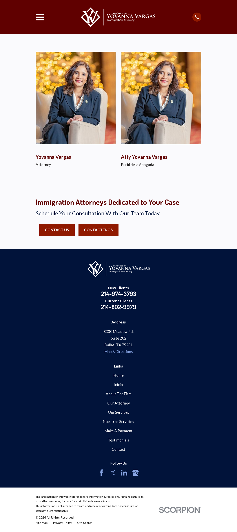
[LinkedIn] (124, 472)
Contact (118, 449)
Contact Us (57, 229)
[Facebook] (101, 472)
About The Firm (118, 394)
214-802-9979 (118, 306)
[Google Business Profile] (135, 472)
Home (118, 375)
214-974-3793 (118, 293)
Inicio (118, 384)
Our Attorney (118, 403)
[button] (19, 187)
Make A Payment (119, 431)
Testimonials (118, 440)
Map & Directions (118, 351)
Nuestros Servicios (118, 421)
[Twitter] (113, 472)
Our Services (118, 412)
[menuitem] (42, 522)
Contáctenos (98, 229)
